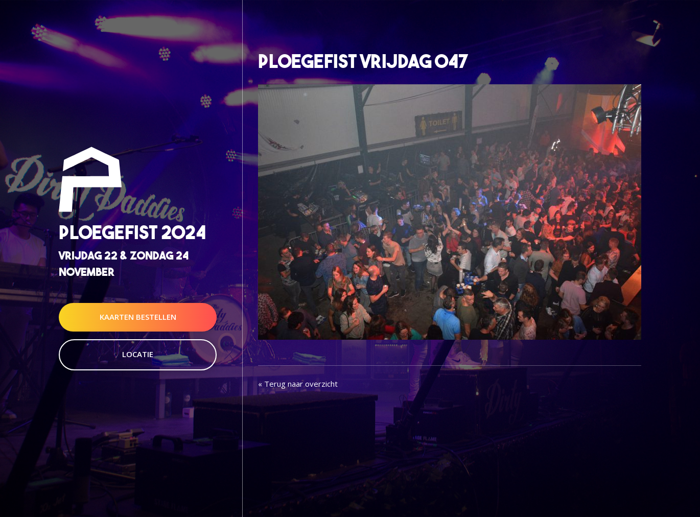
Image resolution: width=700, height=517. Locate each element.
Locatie (137, 354)
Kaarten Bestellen (138, 317)
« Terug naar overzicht (298, 384)
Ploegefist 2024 (132, 232)
